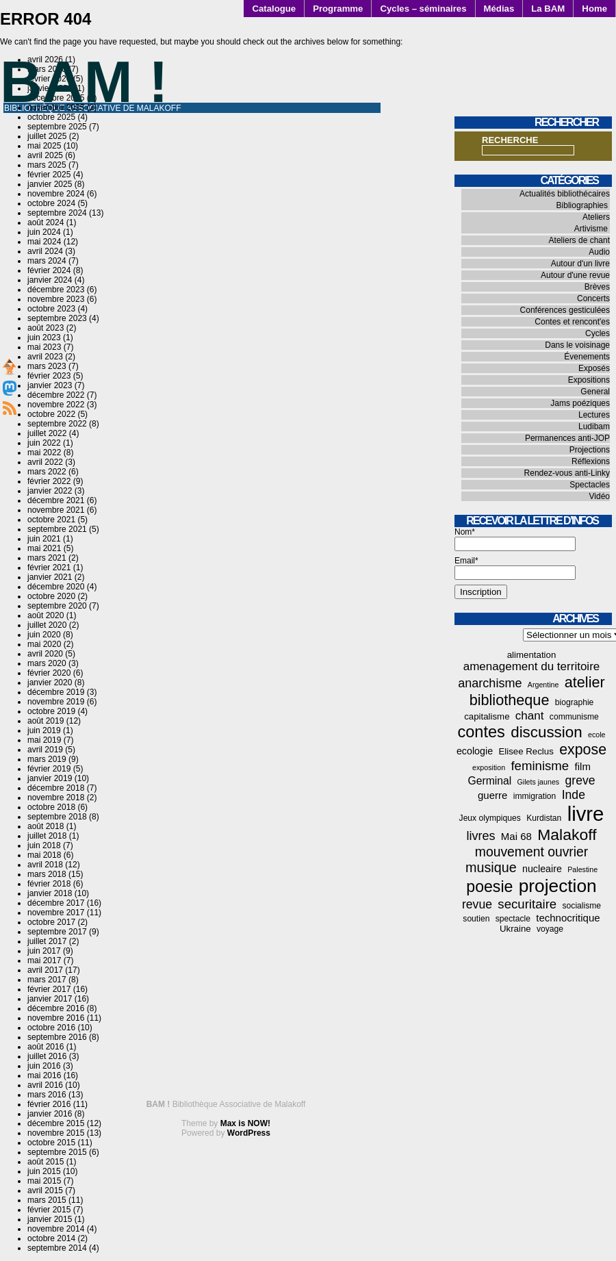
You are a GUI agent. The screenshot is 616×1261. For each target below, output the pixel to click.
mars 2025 (46, 165)
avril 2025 (45, 155)
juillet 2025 (46, 136)
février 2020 (48, 673)
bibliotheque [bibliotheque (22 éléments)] (510, 700)
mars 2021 (46, 558)
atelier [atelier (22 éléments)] (585, 682)
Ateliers (596, 217)
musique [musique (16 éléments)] (491, 867)
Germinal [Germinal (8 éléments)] (489, 781)
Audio (599, 252)
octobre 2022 (51, 414)
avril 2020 (45, 654)
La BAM (548, 8)
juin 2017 (44, 951)
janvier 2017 (49, 999)
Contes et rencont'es (572, 322)
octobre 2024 (51, 203)
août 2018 (45, 826)
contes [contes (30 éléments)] (481, 732)
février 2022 (48, 481)
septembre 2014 (57, 1248)
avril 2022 (45, 462)
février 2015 (48, 1209)
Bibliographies (582, 205)
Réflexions (591, 461)
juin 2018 (44, 845)
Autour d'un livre (580, 263)
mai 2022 (44, 452)
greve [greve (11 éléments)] (580, 780)
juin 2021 (44, 539)
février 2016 (48, 1104)
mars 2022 (46, 471)
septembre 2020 (57, 606)
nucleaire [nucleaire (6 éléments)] (542, 868)
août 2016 (45, 1047)
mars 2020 (46, 663)
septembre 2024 (57, 213)
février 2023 (48, 376)
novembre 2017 (55, 912)
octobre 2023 (51, 309)
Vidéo (599, 496)
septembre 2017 (57, 932)
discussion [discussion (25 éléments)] (546, 732)
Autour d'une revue (575, 275)
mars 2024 (46, 261)
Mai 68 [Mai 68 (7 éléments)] (516, 836)
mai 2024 (44, 241)
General (595, 391)
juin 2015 (44, 1171)
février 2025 (48, 174)
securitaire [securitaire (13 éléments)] (527, 904)
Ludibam (594, 426)
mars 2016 (46, 1094)
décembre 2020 (55, 586)
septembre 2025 (57, 126)
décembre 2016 (55, 1008)
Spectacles (589, 484)
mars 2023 (46, 366)
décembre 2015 (55, 1123)
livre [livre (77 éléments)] (585, 813)
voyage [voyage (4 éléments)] (550, 929)
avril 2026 (45, 59)
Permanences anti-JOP (567, 438)
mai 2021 (44, 548)
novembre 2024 (55, 194)
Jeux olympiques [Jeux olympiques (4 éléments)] (490, 818)
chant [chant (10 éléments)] (529, 715)
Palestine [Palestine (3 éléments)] (582, 869)
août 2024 (45, 222)
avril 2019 (45, 749)
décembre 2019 (55, 692)
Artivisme (591, 228)
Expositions (589, 380)
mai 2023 (44, 347)
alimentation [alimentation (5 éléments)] (531, 655)
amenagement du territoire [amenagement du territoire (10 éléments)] (531, 666)
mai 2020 (44, 644)
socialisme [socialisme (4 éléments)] (582, 905)
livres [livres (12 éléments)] (480, 836)
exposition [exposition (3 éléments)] (488, 767)
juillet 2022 (46, 433)
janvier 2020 (49, 682)
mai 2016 (44, 1075)
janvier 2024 (49, 280)
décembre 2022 (55, 395)
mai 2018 (44, 855)
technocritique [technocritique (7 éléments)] (568, 918)
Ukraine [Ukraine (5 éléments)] (515, 929)
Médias (499, 8)
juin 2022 (44, 443)
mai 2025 (44, 146)
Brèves (597, 287)
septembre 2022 (57, 424)
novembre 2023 (55, 299)
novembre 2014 (55, 1229)
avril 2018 (45, 864)
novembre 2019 (55, 701)
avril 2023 (45, 356)
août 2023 (45, 328)
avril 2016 (45, 1085)
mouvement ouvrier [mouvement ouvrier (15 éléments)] (531, 851)
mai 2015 (44, 1181)
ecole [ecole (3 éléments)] (596, 734)
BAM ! (84, 81)
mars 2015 (46, 1200)
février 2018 (48, 884)
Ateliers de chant (579, 240)
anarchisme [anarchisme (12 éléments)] (490, 683)
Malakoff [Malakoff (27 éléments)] (566, 834)
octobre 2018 (51, 807)
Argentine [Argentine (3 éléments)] (543, 684)
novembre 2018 (55, 797)
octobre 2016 (51, 1027)
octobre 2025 (51, 117)
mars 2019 (46, 759)
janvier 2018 (49, 893)
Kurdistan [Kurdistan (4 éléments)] (543, 818)
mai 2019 (44, 740)
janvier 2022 (49, 491)
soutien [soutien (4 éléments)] (476, 919)
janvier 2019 (49, 778)
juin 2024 (44, 232)
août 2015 (45, 1162)
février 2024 (48, 270)
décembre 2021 (55, 500)
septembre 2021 (57, 529)
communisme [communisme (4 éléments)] (574, 717)
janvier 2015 (49, 1219)
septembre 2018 (57, 816)
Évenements (587, 356)
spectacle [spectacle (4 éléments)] (513, 919)
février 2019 (48, 769)
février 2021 (48, 567)
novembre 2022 (55, 404)
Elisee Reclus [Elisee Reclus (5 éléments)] (525, 751)
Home (594, 8)
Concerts (593, 298)
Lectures (594, 415)
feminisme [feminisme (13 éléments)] (540, 766)
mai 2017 (44, 960)
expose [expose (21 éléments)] (582, 749)
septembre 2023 (57, 318)
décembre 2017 (55, 903)
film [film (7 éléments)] (583, 766)
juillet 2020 (46, 625)
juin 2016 (44, 1066)
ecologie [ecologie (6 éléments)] (475, 751)
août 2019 (45, 721)
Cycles (597, 333)
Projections (589, 450)
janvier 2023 (49, 385)
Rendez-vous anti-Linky (567, 473)
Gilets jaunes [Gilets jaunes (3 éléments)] (538, 782)
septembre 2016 (57, 1037)
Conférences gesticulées (565, 310)
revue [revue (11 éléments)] (477, 904)
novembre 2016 (55, 1018)
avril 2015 (45, 1190)
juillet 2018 (46, 836)
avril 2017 (45, 970)
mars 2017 (46, 979)
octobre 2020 (51, 596)
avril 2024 (45, 251)
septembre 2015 (57, 1152)
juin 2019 (44, 730)
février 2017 (48, 989)
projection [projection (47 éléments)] (558, 886)
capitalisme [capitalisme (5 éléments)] (486, 716)
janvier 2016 (49, 1114)
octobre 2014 (51, 1238)
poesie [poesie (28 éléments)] (489, 886)
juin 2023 (44, 337)
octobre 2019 (51, 711)
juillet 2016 (46, 1056)
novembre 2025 (55, 107)
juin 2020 (44, 634)
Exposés (594, 368)
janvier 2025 (49, 184)
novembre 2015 (55, 1133)
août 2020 (45, 615)
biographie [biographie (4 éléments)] (574, 702)
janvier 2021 (49, 577)
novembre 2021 (55, 510)
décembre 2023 (55, 289)
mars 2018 (46, 874)
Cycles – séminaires (423, 8)
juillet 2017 (46, 941)
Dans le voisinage (577, 345)
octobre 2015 (51, 1142)
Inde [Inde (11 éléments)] (573, 795)
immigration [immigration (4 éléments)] (534, 796)
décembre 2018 (55, 788)
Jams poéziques (580, 403)
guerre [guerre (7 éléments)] (492, 795)
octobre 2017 (51, 922)
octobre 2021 (51, 519)
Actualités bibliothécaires (564, 194)
